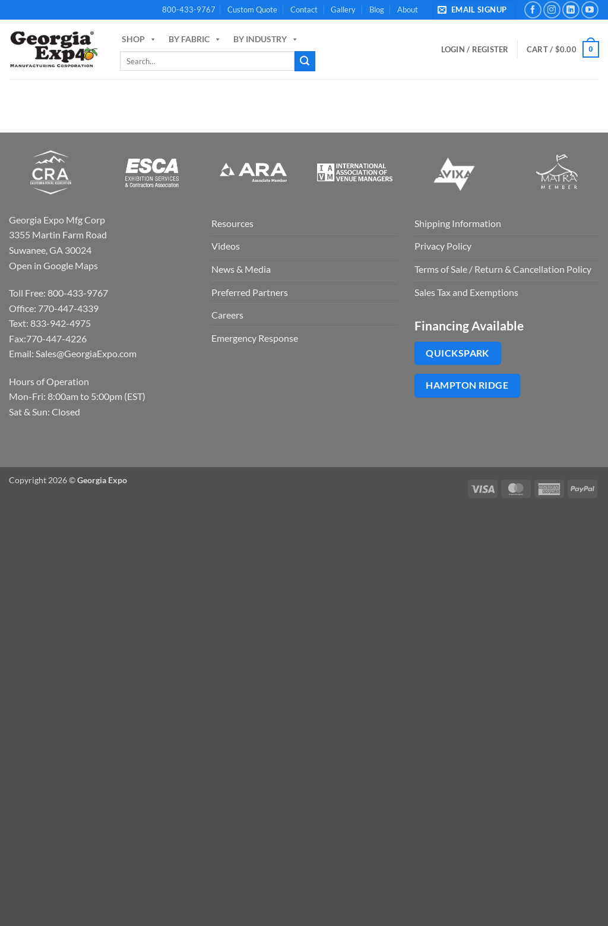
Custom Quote (252, 9)
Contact (304, 9)
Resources (232, 223)
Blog (376, 9)
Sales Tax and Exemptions (466, 292)
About (407, 9)
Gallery (343, 9)
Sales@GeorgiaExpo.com (86, 353)
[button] (474, 10)
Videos (225, 245)
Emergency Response (254, 338)
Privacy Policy (442, 245)
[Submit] (304, 61)
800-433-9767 (189, 9)
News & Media (241, 269)
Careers (227, 314)
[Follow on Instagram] (551, 9)
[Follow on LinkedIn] (571, 9)
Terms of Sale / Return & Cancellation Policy (502, 269)
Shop (139, 39)
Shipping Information (457, 223)
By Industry (266, 39)
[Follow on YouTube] (589, 9)
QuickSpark (457, 353)
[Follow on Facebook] (533, 9)
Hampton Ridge (467, 385)
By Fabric (195, 39)
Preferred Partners (249, 292)
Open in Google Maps (53, 265)
